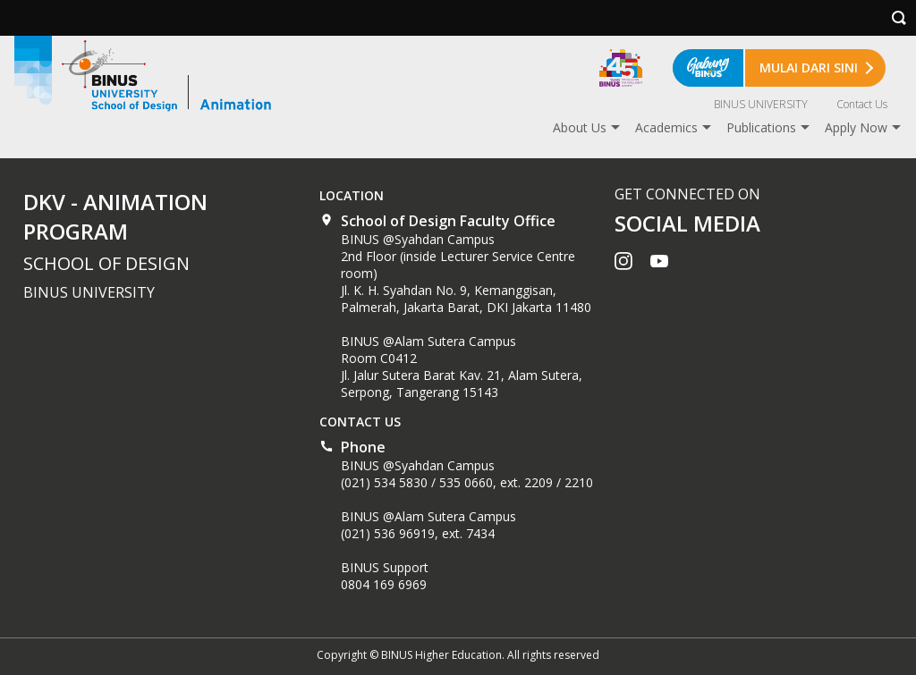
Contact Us (861, 104)
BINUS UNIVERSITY (761, 104)
